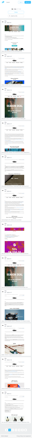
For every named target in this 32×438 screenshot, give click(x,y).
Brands (8, 2)
